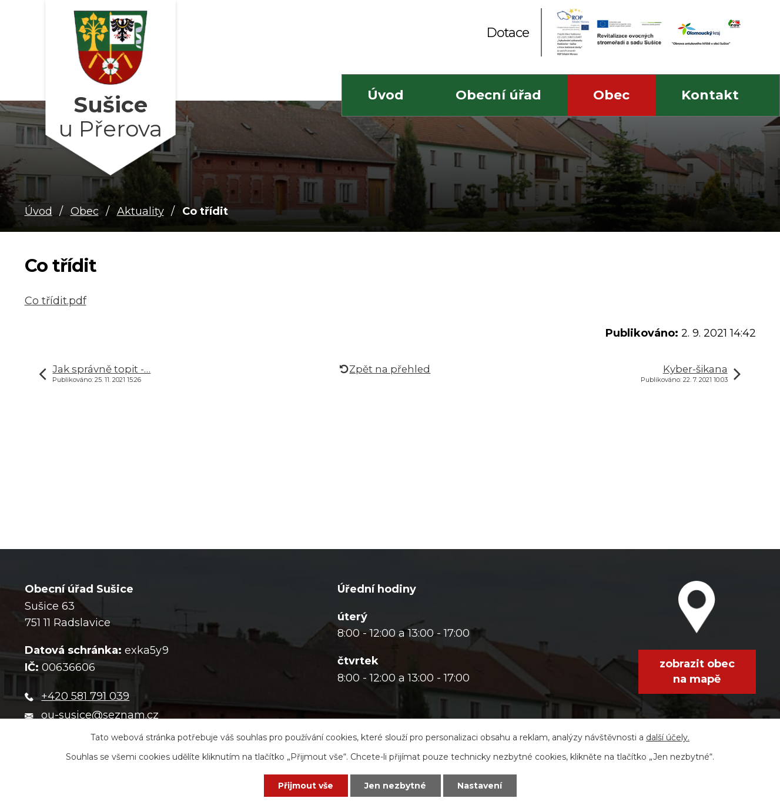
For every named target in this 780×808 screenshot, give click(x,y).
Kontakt (710, 95)
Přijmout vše (305, 785)
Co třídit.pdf (55, 300)
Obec (611, 95)
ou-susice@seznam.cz (100, 715)
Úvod (385, 95)
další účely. (667, 737)
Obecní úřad (498, 95)
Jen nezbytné (395, 785)
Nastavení (479, 785)
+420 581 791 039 (85, 696)
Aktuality (140, 211)
